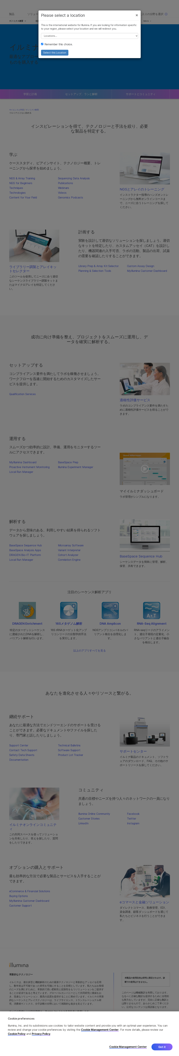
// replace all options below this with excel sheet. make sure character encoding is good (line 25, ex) (89, 36)
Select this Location (54, 52)
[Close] (136, 15)
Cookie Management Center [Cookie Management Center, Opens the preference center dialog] (128, 1046)
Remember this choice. (57, 44)
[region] (89, 1033)
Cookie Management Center (100, 1029)
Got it (162, 1047)
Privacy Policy (41, 1033)
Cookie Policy (17, 1033)
